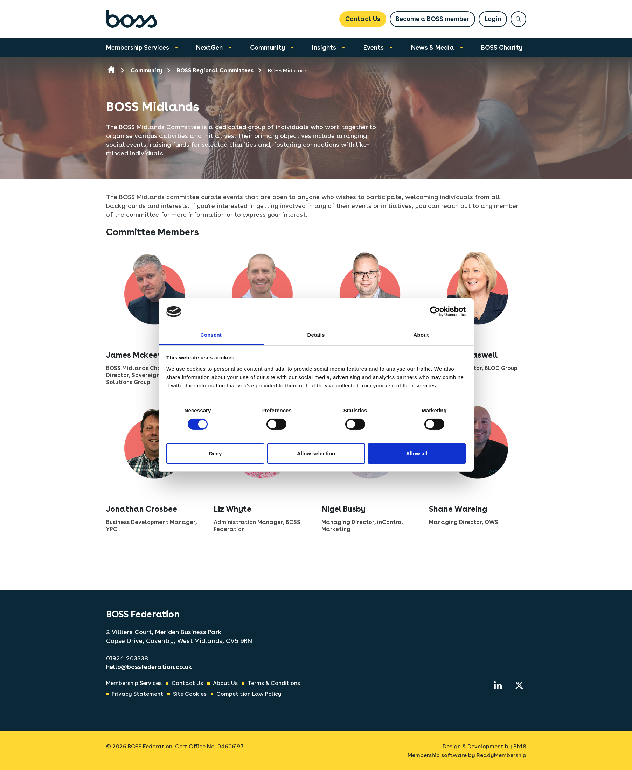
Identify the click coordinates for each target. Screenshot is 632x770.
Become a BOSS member (432, 18)
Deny (215, 453)
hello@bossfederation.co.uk (149, 667)
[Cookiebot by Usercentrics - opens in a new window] (435, 311)
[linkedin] (498, 685)
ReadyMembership (501, 755)
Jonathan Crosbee (141, 508)
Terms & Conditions (274, 683)
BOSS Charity (501, 47)
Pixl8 (519, 746)
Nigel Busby (343, 508)
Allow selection (316, 453)
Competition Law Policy (249, 694)
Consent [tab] (211, 335)
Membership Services (137, 47)
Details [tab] (316, 335)
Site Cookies (190, 694)
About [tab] (421, 335)
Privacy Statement (137, 694)
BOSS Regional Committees (215, 70)
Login (493, 18)
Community (267, 47)
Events (373, 47)
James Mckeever (137, 354)
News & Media (432, 47)
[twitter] (519, 685)
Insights (324, 47)
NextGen (209, 47)
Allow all (417, 453)
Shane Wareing (458, 508)
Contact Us (362, 18)
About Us (225, 683)
